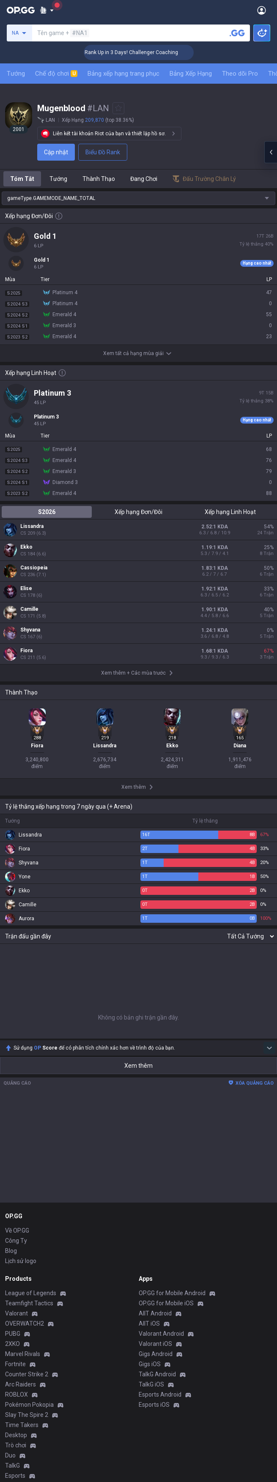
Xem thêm (138, 1065)
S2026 (46, 512)
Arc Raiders (20, 1384)
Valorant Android (161, 1333)
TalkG (12, 1465)
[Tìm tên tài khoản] (237, 33)
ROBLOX (16, 1394)
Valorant (16, 1313)
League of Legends (30, 1293)
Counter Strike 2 (26, 1374)
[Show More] (46, 10)
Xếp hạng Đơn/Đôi (138, 512)
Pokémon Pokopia (29, 1404)
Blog (11, 1250)
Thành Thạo (98, 178)
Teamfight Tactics (29, 1303)
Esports (15, 1475)
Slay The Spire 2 (26, 1414)
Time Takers (21, 1425)
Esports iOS (154, 1404)
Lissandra (32, 526)
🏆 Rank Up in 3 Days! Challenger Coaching (141, 52)
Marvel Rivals (22, 1354)
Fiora (26, 651)
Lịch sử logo (20, 1261)
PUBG (12, 1333)
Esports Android (160, 1394)
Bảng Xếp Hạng (191, 73)
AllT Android (155, 1313)
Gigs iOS (150, 1364)
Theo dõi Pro (240, 73)
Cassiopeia (33, 568)
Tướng (16, 73)
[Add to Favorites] (118, 108)
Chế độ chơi (56, 73)
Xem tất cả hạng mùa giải (138, 353)
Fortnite (15, 1364)
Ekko (26, 547)
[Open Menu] (261, 10)
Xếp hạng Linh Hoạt (230, 512)
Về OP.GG (17, 1230)
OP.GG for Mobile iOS (166, 1303)
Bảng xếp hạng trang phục (123, 73)
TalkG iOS (151, 1384)
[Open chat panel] (270, 152)
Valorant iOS (155, 1343)
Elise (26, 588)
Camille (29, 609)
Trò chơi (15, 1445)
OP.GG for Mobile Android (172, 1293)
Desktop (16, 1435)
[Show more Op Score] (269, 1048)
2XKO (12, 1343)
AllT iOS (149, 1323)
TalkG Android (157, 1374)
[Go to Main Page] (21, 10)
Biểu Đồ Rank (102, 152)
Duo (10, 1455)
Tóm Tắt (22, 178)
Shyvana (30, 630)
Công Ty (16, 1240)
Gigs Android (156, 1354)
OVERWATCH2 (24, 1323)
